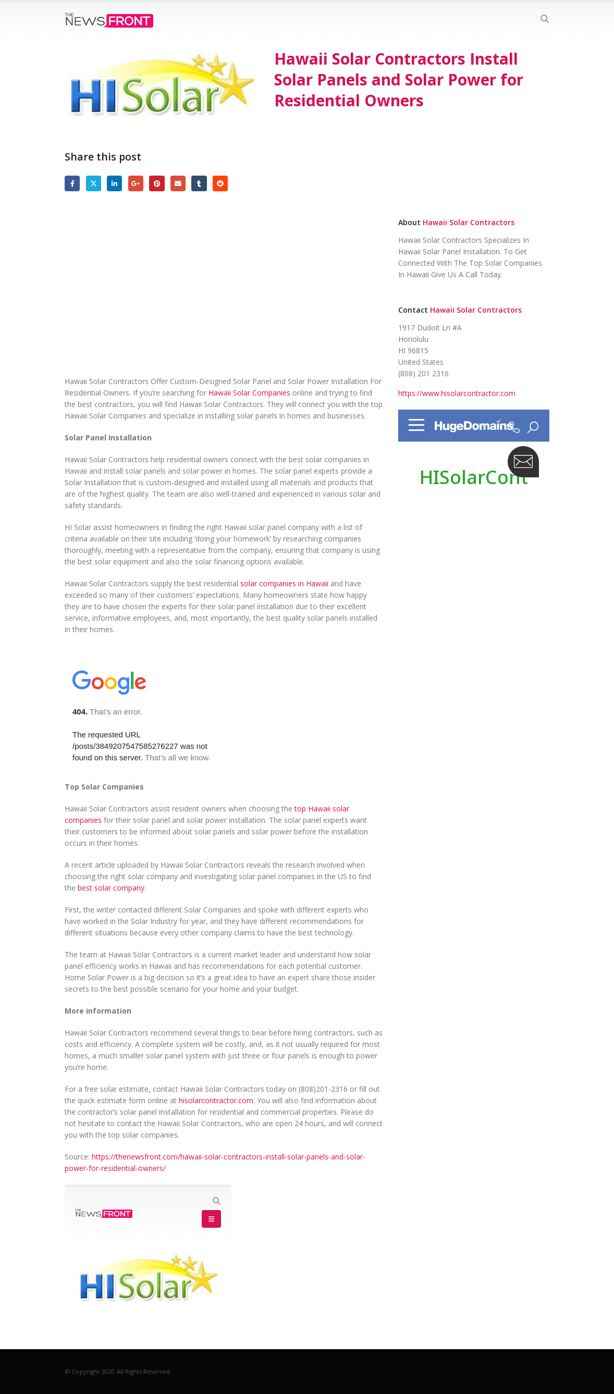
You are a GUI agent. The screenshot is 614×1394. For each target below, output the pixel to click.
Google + (135, 183)
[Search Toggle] (544, 18)
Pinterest (156, 183)
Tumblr (198, 183)
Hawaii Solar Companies (249, 393)
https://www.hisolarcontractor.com (456, 393)
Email (178, 183)
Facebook (72, 183)
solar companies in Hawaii (284, 583)
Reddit (220, 183)
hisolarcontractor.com (216, 1100)
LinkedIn (114, 183)
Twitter (93, 183)
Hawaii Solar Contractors (468, 222)
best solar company (111, 888)
